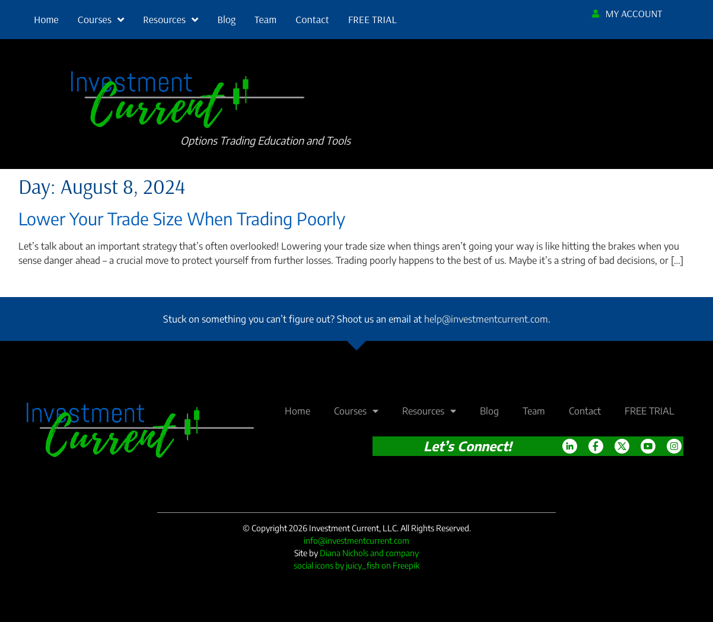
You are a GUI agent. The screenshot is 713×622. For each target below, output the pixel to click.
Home (46, 19)
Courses (101, 19)
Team (265, 19)
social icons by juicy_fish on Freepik (356, 565)
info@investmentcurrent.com (356, 540)
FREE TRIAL (372, 19)
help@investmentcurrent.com (486, 319)
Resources (170, 19)
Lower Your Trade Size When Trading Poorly (181, 218)
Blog (226, 19)
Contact (312, 19)
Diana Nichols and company (369, 553)
